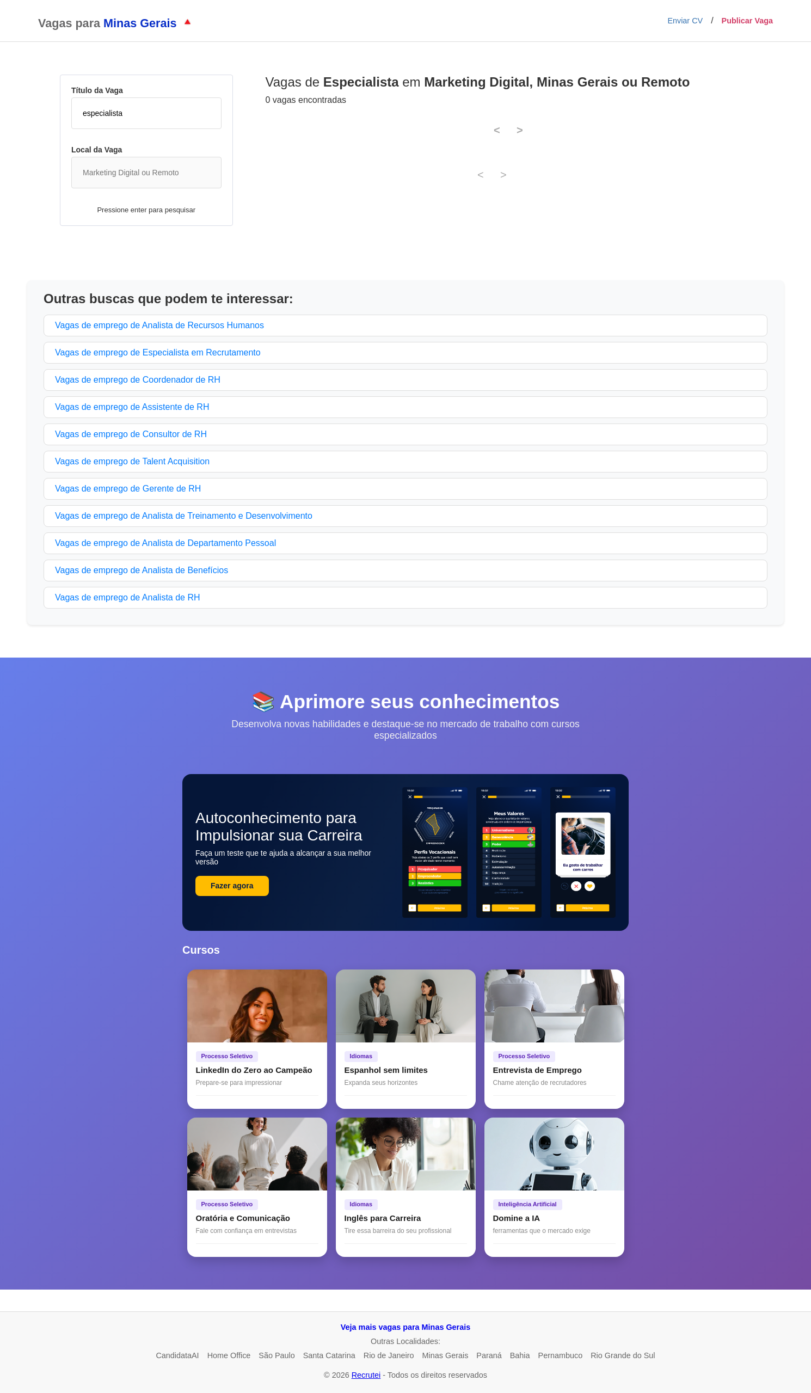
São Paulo (276, 1355)
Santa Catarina (329, 1355)
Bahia (520, 1355)
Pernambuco (560, 1355)
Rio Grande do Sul (623, 1355)
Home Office (229, 1355)
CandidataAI (177, 1355)
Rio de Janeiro (389, 1355)
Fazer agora (232, 885)
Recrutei (366, 1375)
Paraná (488, 1355)
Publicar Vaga (747, 20)
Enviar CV (685, 20)
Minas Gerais (445, 1355)
